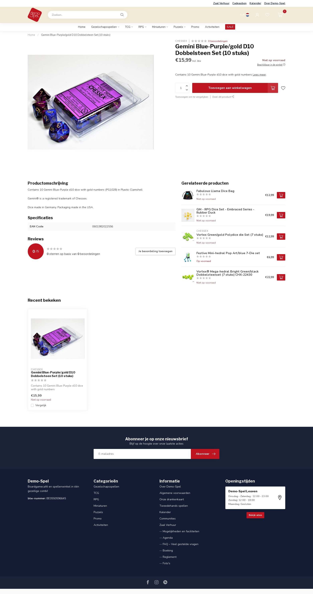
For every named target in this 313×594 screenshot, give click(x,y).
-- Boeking (166, 550)
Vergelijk (40, 405)
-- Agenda (166, 538)
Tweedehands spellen (173, 506)
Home (81, 27)
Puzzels (178, 27)
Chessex (181, 41)
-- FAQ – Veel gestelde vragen (178, 544)
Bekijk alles (255, 515)
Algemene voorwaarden (174, 493)
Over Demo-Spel (274, 3)
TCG (127, 27)
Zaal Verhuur (221, 3)
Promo (195, 27)
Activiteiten (212, 27)
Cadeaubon (239, 3)
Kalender (255, 3)
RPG (141, 27)
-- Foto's (164, 563)
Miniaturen (158, 27)
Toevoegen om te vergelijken (191, 97)
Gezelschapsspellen (104, 27)
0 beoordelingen (218, 41)
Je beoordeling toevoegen (155, 251)
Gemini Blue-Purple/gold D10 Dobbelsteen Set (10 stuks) (75, 35)
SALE (230, 27)
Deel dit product (223, 97)
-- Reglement (167, 557)
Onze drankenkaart (171, 499)
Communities (167, 518)
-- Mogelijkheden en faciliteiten (179, 531)
